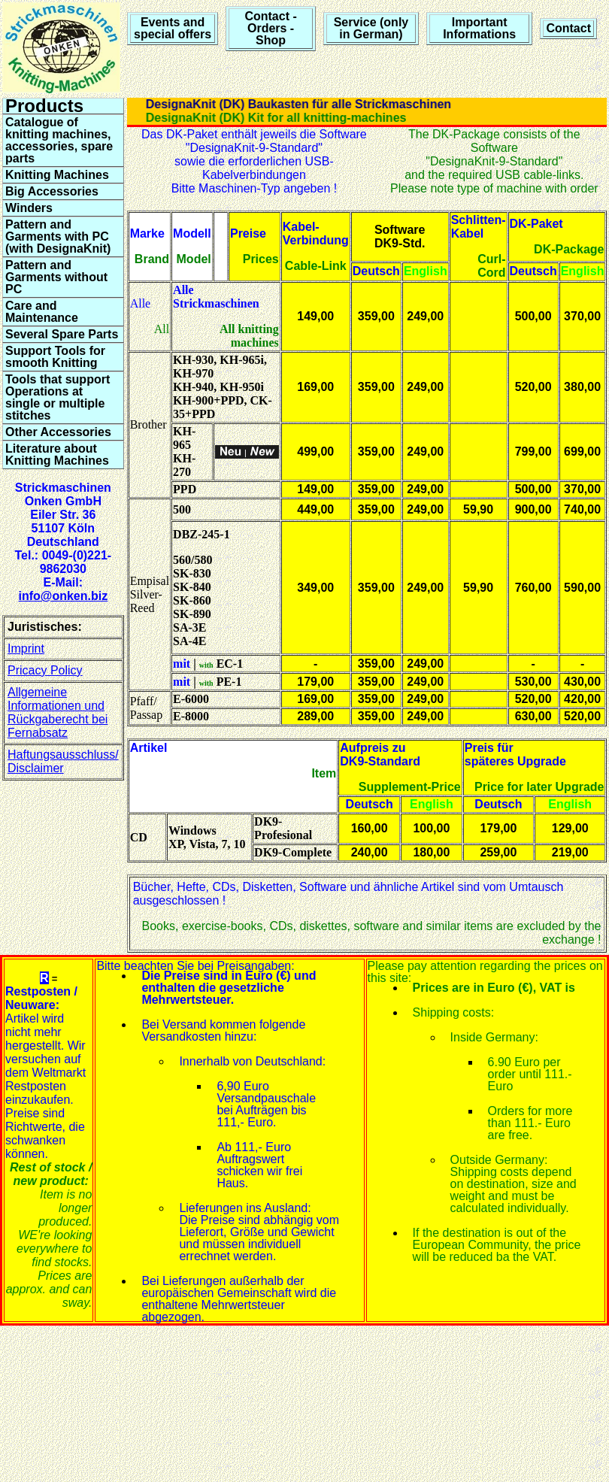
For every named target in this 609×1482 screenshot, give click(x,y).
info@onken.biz (63, 595)
